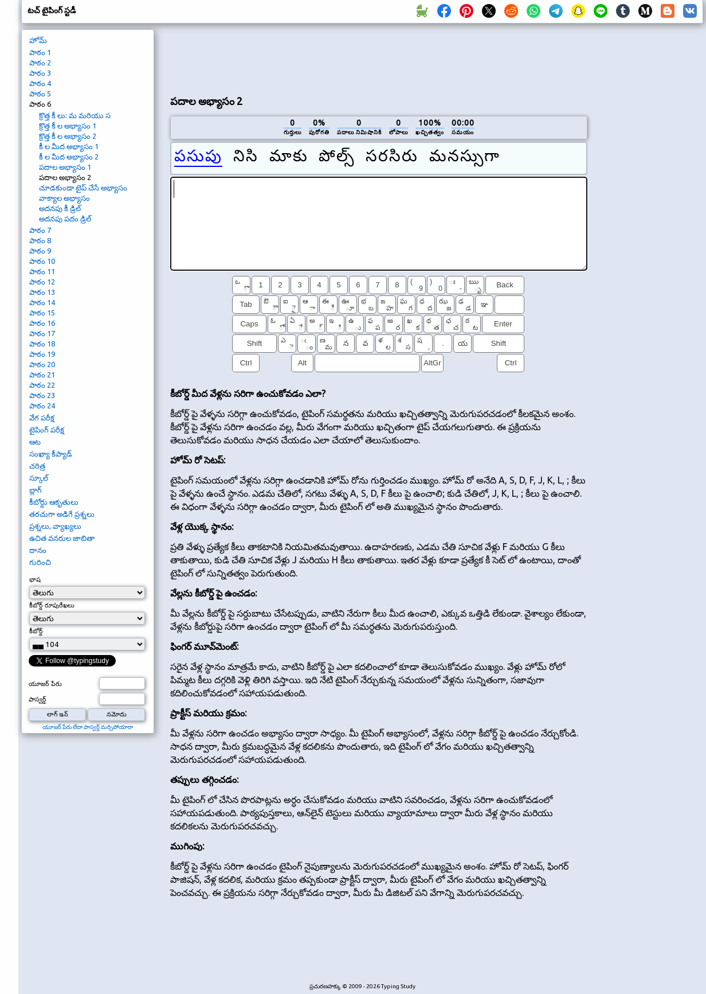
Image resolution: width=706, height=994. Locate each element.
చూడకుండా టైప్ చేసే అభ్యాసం (83, 188)
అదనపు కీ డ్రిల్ (60, 208)
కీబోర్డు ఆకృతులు (54, 502)
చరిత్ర (37, 466)
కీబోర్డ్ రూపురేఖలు (51, 605)
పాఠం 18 (42, 344)
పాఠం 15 (42, 313)
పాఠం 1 (40, 52)
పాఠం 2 (40, 63)
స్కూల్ (38, 478)
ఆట (35, 442)
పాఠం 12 (42, 282)
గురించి (40, 562)
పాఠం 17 (42, 333)
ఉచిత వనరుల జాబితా (62, 538)
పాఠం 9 (40, 251)
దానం (37, 550)
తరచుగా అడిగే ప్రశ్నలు (62, 514)
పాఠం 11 (42, 271)
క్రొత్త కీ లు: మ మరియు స (75, 115)
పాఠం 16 (42, 323)
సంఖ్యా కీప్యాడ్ (50, 454)
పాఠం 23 (42, 395)
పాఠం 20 (42, 364)
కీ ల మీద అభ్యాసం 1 (69, 146)
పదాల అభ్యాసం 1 (65, 167)
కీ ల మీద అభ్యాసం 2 (69, 157)
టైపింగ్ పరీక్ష (46, 430)
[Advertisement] (378, 58)
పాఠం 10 (42, 261)
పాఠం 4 (40, 83)
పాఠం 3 (40, 73)
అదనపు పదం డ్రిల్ (65, 219)
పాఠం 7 (40, 230)
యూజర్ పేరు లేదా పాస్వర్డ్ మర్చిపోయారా (87, 727)
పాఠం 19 (42, 354)
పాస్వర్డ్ (37, 699)
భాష (35, 579)
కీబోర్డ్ (36, 630)
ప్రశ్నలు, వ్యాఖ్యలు (55, 526)
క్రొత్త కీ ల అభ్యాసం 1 (67, 126)
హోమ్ (38, 40)
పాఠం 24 (42, 406)
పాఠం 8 (40, 240)
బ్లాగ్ (35, 490)
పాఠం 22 (42, 385)
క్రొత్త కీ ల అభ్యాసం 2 (67, 136)
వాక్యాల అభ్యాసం (64, 198)
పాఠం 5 (40, 93)
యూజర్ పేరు (45, 683)
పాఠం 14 (42, 302)
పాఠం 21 (42, 375)
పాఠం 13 (42, 292)
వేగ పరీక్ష (41, 418)
